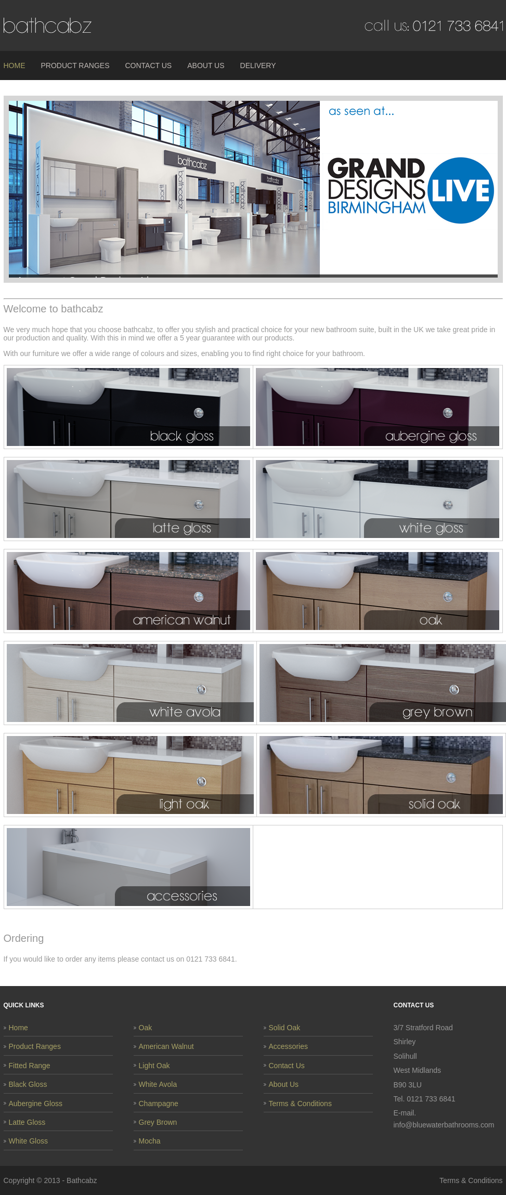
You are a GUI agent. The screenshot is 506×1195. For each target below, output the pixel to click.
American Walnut (166, 1046)
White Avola (158, 1084)
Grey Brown (158, 1122)
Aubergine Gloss (36, 1103)
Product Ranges (75, 65)
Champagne (158, 1103)
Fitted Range (29, 1065)
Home (14, 65)
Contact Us (148, 65)
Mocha (150, 1141)
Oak (145, 1027)
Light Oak (154, 1065)
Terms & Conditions (300, 1103)
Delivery (258, 65)
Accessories (288, 1046)
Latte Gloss (27, 1122)
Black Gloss (28, 1084)
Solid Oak (285, 1027)
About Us (205, 65)
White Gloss (28, 1141)
